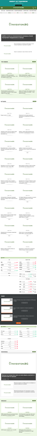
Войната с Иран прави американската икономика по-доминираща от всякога (26, 132)
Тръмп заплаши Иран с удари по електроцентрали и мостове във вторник (27, 75)
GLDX (20, 284)
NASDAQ (11, 12)
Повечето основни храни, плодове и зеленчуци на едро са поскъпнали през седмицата (8, 182)
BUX (1, 262)
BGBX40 (27, 12)
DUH (20, 276)
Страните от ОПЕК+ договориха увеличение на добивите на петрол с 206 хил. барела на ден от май (9, 76)
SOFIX (20, 12)
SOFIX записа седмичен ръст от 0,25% (8, 429)
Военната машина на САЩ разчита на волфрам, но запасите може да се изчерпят (24, 383)
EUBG (20, 291)
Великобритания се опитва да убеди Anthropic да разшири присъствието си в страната (9, 149)
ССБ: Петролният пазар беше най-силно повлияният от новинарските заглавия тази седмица (27, 415)
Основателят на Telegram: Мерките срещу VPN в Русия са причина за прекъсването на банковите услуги (27, 182)
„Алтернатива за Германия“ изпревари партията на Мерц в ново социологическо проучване (9, 198)
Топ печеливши (27, 271)
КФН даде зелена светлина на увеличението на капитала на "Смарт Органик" (26, 431)
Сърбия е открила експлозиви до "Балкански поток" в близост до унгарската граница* (27, 149)
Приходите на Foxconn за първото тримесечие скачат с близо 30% (7, 166)
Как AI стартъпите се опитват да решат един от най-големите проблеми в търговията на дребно (24, 44)
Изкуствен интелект (33, 10)
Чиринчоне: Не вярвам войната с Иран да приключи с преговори (23, 316)
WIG (1, 270)
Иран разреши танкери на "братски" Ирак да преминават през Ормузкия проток (27, 166)
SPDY (20, 289)
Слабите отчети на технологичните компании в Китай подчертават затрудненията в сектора (17, 36)
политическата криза (9, 10)
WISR (20, 281)
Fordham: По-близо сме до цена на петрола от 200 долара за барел (24, 300)
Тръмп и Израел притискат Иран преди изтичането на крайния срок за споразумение (8, 216)
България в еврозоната (18, 10)
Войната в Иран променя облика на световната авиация (8, 249)
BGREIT (35, 12)
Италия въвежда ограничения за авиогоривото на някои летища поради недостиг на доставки (9, 92)
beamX (20, 269)
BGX (20, 286)
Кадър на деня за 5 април (6, 115)
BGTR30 (20, 267)
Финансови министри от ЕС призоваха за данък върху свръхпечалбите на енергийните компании (24, 391)
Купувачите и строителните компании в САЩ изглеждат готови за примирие (27, 249)
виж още (34, 61)
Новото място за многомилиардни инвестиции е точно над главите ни (26, 233)
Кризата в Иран (25, 10)
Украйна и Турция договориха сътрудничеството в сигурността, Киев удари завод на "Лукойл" (26, 216)
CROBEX (2, 264)
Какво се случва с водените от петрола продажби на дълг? (23, 308)
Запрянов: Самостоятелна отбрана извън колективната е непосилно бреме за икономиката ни (9, 132)
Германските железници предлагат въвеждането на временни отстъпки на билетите (26, 116)
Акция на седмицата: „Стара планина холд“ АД (23, 51)
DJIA (3, 12)
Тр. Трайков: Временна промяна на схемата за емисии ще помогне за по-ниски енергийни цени (27, 198)
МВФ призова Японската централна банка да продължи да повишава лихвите (9, 414)
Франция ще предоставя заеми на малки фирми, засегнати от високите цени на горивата (18, 375)
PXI (1, 267)
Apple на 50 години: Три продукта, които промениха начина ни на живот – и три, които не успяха (27, 92)
